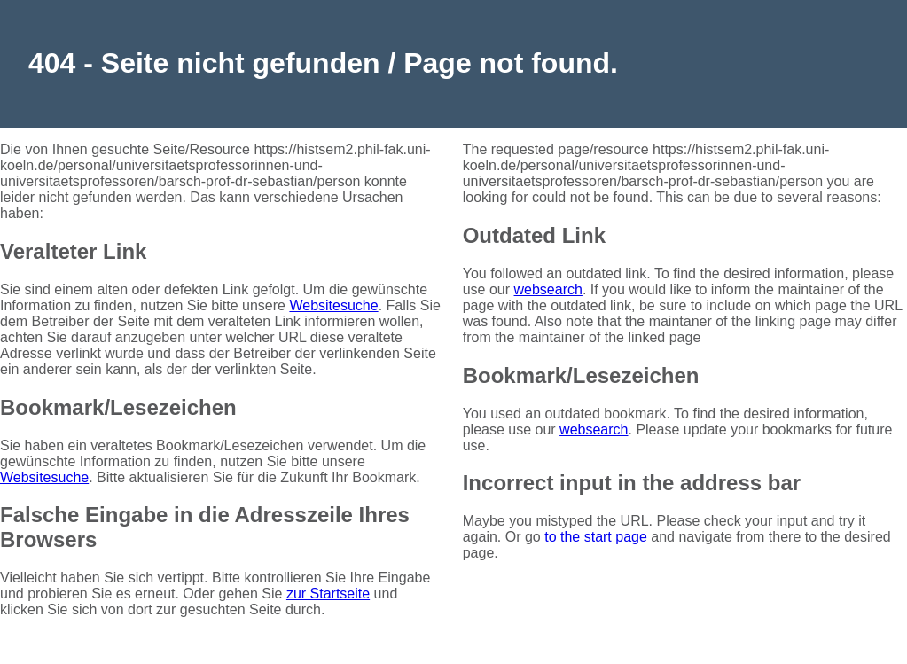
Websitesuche (333, 305)
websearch (548, 289)
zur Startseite (328, 593)
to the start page (595, 536)
